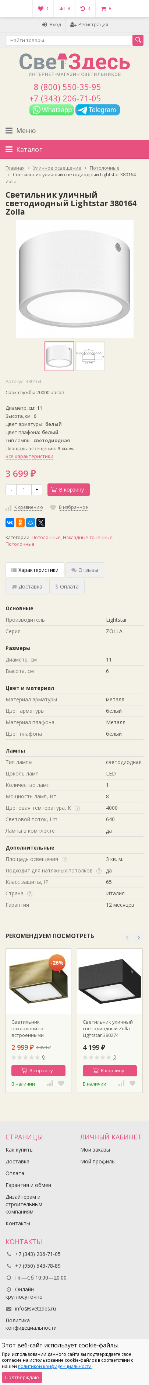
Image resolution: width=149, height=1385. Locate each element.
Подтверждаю (22, 1377)
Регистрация (89, 24)
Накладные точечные (88, 537)
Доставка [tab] (26, 586)
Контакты (18, 1223)
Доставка (17, 1161)
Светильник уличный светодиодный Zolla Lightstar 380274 (108, 1028)
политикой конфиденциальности (55, 1366)
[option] (59, 356)
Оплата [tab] (67, 586)
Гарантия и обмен (28, 1184)
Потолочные (46, 537)
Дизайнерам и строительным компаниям (24, 1204)
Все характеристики (29, 456)
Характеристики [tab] (34, 569)
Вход (51, 24)
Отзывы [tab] (84, 569)
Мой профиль (97, 1161)
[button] (127, 938)
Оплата (15, 1173)
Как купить (19, 1149)
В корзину (67, 489)
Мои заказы (95, 1149)
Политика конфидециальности (31, 1324)
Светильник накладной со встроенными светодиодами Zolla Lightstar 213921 (34, 1028)
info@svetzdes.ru (35, 1308)
